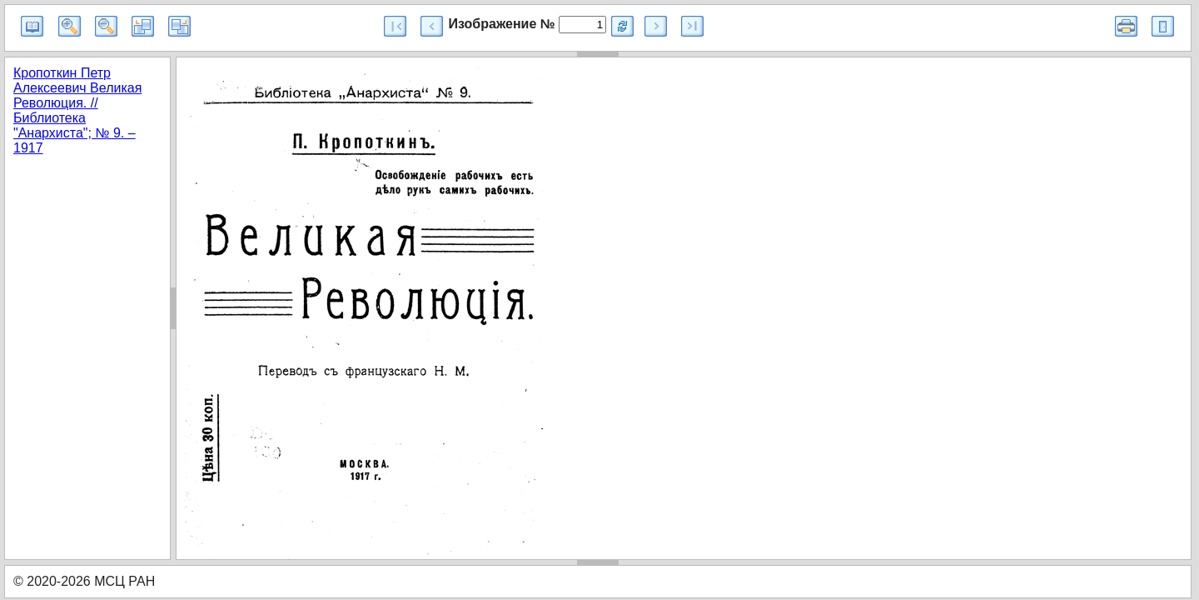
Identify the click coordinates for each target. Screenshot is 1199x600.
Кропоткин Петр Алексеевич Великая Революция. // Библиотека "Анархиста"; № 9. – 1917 (77, 110)
